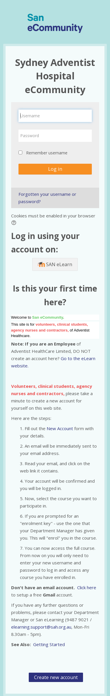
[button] (14, 223)
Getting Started (49, 644)
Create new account (56, 677)
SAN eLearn (55, 264)
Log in (55, 169)
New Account (60, 428)
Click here (86, 587)
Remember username (46, 153)
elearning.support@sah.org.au (41, 627)
